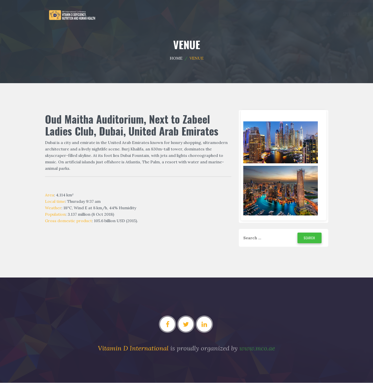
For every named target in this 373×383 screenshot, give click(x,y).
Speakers (128, 14)
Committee (176, 14)
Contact (243, 14)
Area (49, 194)
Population (55, 214)
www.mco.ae (257, 348)
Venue (222, 14)
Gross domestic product (68, 220)
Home (106, 14)
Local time (55, 201)
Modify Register (306, 14)
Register (269, 14)
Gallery (203, 14)
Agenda (151, 14)
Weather (53, 207)
